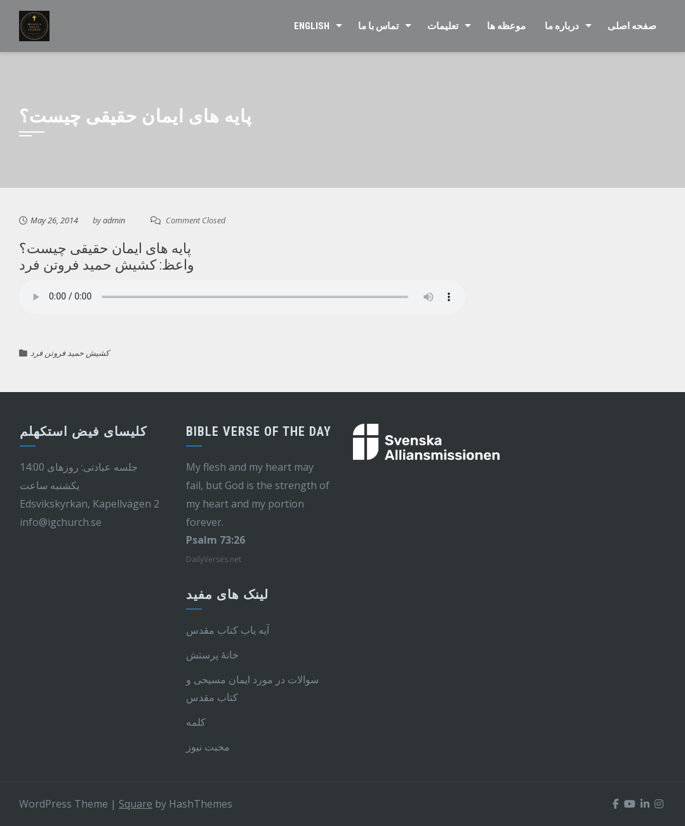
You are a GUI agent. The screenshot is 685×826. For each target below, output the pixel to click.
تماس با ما (378, 26)
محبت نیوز (208, 747)
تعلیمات (442, 26)
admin (114, 220)
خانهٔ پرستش (212, 655)
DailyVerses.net (213, 559)
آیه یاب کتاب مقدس (227, 630)
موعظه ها (506, 26)
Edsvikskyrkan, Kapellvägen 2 (89, 504)
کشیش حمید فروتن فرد (69, 352)
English (311, 26)
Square (135, 804)
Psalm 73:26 (215, 540)
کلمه (196, 722)
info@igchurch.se (61, 522)
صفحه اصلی (632, 26)
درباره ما (562, 26)
